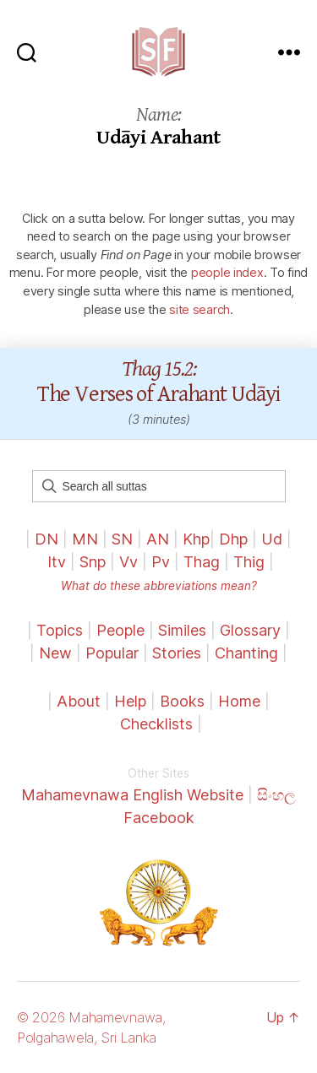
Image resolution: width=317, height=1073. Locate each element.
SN (122, 539)
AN (157, 539)
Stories (176, 653)
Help (130, 701)
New (55, 653)
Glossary (250, 630)
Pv (160, 562)
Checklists (156, 724)
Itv (56, 562)
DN (46, 539)
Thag (201, 562)
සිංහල (276, 795)
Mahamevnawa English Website (132, 795)
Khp (196, 539)
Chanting (246, 653)
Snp (92, 562)
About (81, 701)
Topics (59, 630)
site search (199, 309)
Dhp (233, 539)
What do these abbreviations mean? (159, 586)
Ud (271, 539)
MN (85, 539)
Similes (182, 630)
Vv (128, 562)
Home (239, 701)
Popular (112, 653)
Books (182, 701)
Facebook (158, 817)
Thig (249, 562)
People (120, 630)
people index (227, 272)
